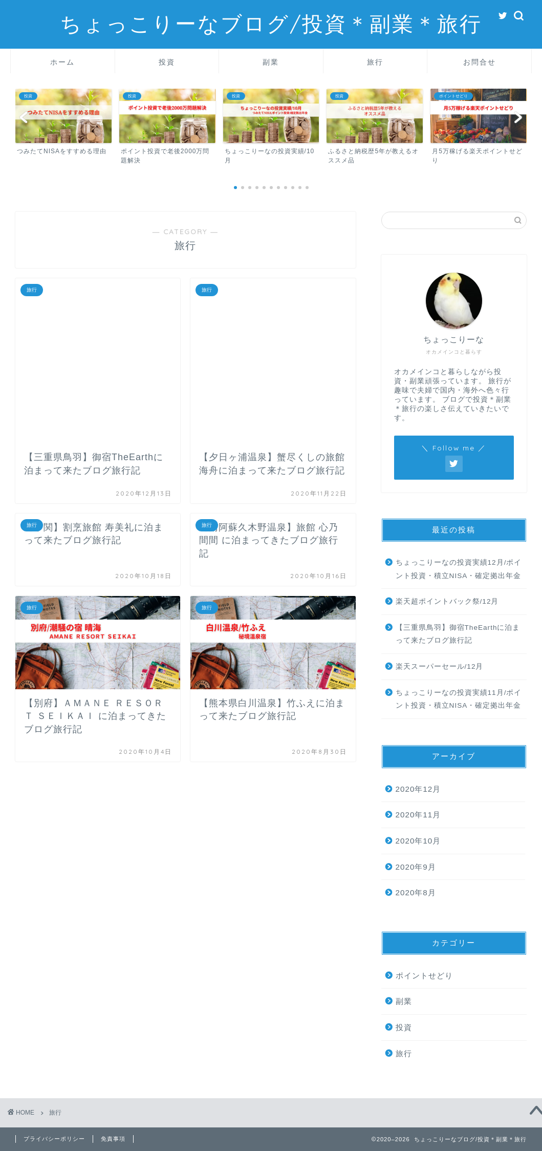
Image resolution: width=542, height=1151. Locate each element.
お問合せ (479, 62)
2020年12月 (418, 789)
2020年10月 (418, 840)
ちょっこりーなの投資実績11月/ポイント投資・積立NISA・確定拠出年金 (459, 699)
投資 (167, 62)
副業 (271, 62)
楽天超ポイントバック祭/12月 (447, 601)
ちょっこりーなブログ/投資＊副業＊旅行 (271, 23)
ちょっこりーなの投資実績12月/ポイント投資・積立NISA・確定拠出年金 (459, 569)
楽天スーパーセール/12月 (440, 666)
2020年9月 (416, 866)
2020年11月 (418, 814)
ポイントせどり (424, 975)
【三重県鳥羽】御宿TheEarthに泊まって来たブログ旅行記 (458, 634)
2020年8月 (416, 892)
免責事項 (113, 1139)
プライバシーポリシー (54, 1139)
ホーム (62, 62)
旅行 (375, 62)
